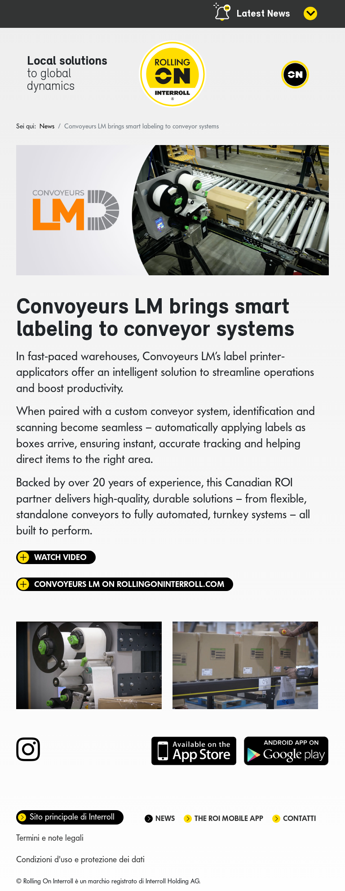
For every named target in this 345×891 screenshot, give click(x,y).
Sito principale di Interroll (72, 816)
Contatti (299, 818)
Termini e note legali (50, 837)
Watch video (60, 557)
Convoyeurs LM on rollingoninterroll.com (129, 584)
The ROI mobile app (229, 818)
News (165, 818)
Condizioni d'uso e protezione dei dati (80, 859)
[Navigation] (295, 74)
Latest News (263, 14)
